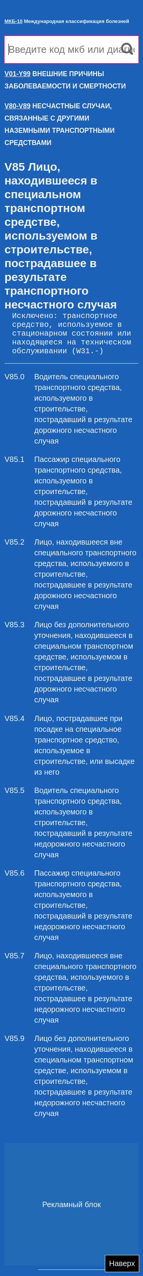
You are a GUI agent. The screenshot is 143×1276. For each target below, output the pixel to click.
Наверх (122, 1263)
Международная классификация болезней (67, 21)
